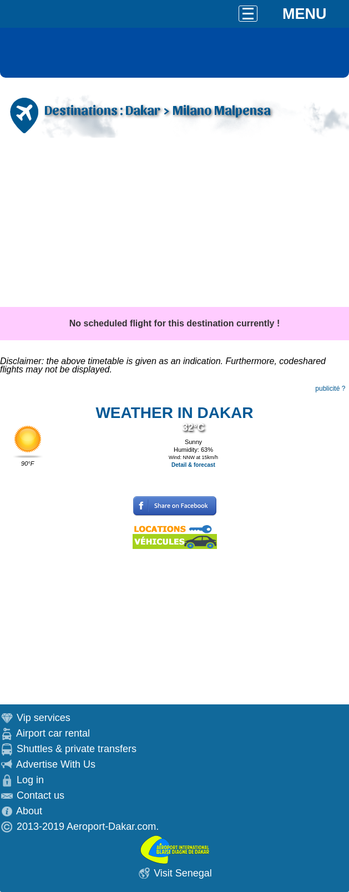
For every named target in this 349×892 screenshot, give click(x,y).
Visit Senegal (183, 873)
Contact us (40, 795)
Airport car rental (53, 733)
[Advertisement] (174, 223)
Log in (30, 779)
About (29, 811)
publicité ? (330, 388)
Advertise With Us (55, 764)
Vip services (43, 717)
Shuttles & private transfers (76, 748)
